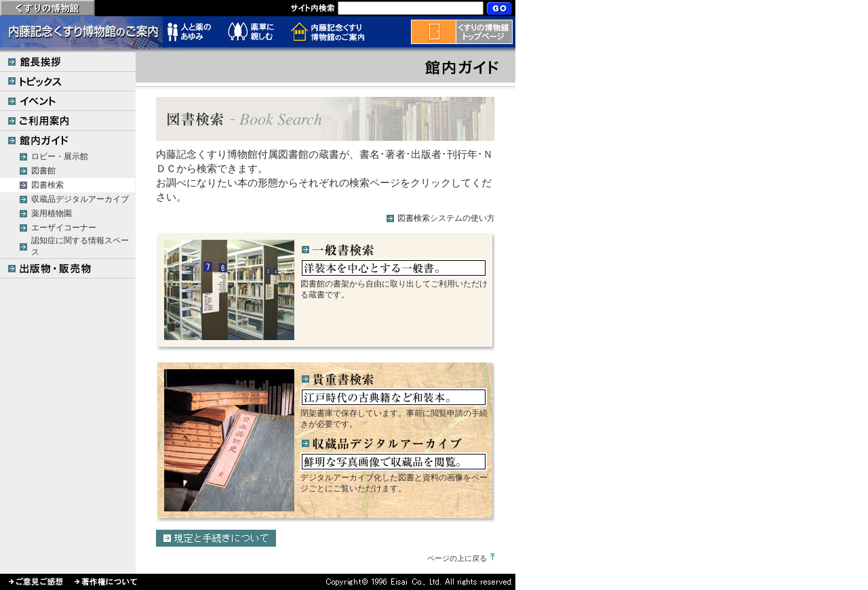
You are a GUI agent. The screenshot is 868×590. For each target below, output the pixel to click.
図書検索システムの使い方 (446, 218)
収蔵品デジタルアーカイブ (80, 199)
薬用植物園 (51, 213)
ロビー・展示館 (59, 156)
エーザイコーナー (63, 227)
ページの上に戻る (457, 558)
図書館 (43, 170)
